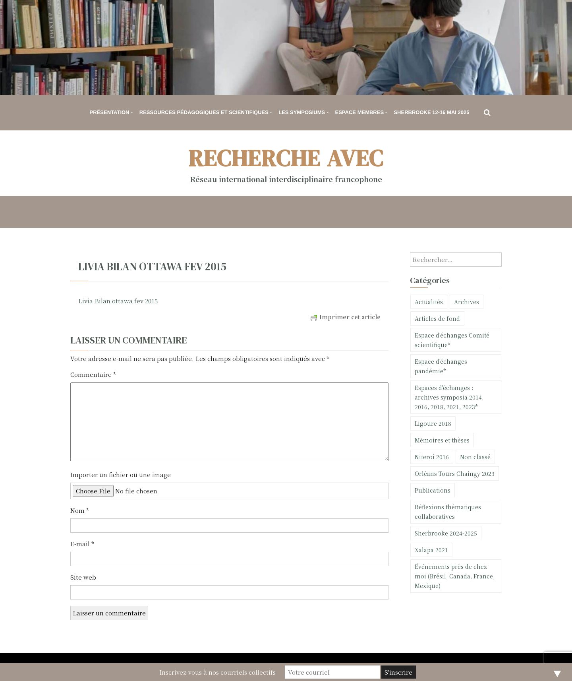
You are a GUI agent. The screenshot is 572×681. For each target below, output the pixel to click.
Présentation (109, 112)
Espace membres (359, 112)
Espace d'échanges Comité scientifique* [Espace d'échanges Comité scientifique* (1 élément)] (452, 340)
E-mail (82, 543)
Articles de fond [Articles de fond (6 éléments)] (437, 318)
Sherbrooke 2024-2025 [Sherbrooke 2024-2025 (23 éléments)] (446, 533)
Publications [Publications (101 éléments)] (432, 490)
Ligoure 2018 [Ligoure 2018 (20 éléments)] (433, 423)
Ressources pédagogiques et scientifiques (204, 112)
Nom (79, 510)
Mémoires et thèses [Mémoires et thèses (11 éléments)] (442, 440)
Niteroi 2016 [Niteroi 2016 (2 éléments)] (432, 457)
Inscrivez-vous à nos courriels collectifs (217, 672)
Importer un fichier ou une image (120, 474)
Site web (83, 577)
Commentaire (93, 374)
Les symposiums (301, 112)
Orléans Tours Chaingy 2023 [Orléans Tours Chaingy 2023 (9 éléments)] (455, 473)
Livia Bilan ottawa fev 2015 (118, 301)
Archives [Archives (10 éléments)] (466, 302)
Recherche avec (286, 158)
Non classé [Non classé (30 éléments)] (475, 457)
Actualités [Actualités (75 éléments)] (429, 302)
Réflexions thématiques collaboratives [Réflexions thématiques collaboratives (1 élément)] (448, 511)
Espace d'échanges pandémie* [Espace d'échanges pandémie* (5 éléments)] (441, 366)
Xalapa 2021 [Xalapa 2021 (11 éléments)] (431, 550)
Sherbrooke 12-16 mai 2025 (431, 112)
